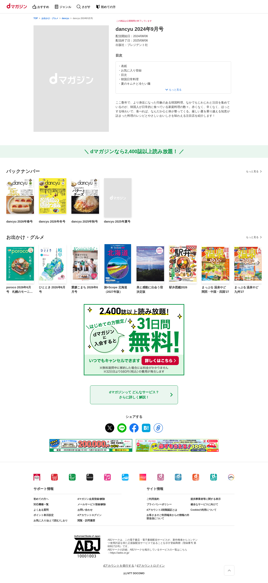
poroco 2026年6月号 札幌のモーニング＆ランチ (19, 290)
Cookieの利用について (203, 509)
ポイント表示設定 (44, 515)
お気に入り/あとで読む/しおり (51, 520)
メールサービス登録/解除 (91, 504)
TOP (36, 18)
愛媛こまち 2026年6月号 (84, 289)
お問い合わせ (85, 509)
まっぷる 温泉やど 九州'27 (246, 289)
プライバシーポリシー (159, 504)
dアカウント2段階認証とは (162, 509)
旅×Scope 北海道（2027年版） (115, 289)
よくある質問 (41, 509)
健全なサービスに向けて (204, 504)
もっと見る (252, 171)
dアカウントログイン (89, 515)
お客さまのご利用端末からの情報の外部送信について (168, 517)
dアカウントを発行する (118, 565)
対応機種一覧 (41, 504)
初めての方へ (41, 498)
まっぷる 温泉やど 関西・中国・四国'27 (215, 289)
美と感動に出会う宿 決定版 (150, 289)
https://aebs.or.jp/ (119, 552)
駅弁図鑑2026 (178, 287)
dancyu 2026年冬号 (52, 221)
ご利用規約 (153, 498)
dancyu (65, 18)
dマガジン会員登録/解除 (91, 498)
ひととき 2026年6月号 (52, 289)
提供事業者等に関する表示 (206, 498)
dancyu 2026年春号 (19, 221)
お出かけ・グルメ (49, 18)
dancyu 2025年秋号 (84, 221)
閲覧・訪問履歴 (86, 520)
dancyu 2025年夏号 (117, 221)
